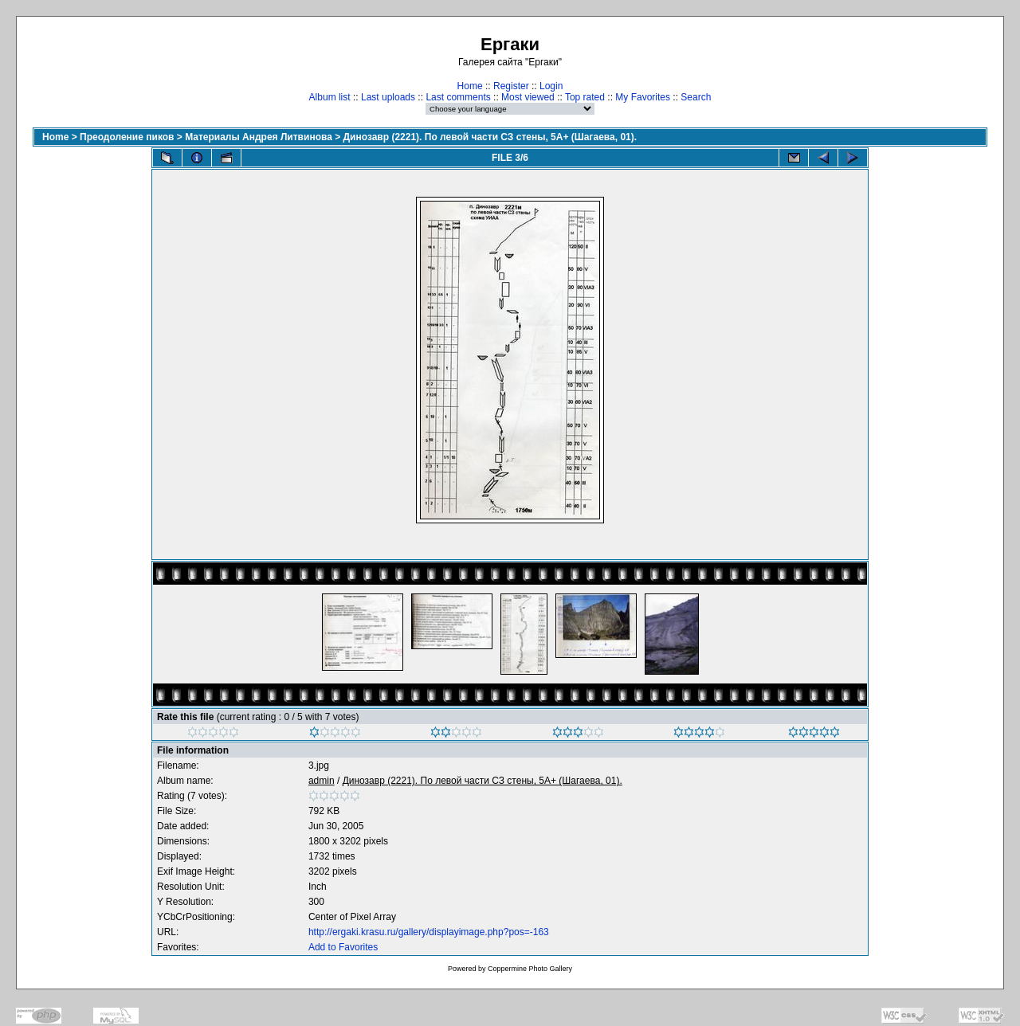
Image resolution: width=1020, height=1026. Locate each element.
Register (511, 86)
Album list (330, 97)
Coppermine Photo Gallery (530, 969)
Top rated (585, 97)
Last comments (458, 97)
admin (321, 780)
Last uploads (388, 97)
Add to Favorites (343, 947)
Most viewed (528, 97)
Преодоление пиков (127, 137)
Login (551, 86)
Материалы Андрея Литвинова (258, 137)
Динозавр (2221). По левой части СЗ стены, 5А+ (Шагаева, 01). (490, 137)
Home (470, 86)
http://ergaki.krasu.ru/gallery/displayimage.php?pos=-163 (428, 932)
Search (696, 97)
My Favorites (642, 97)
